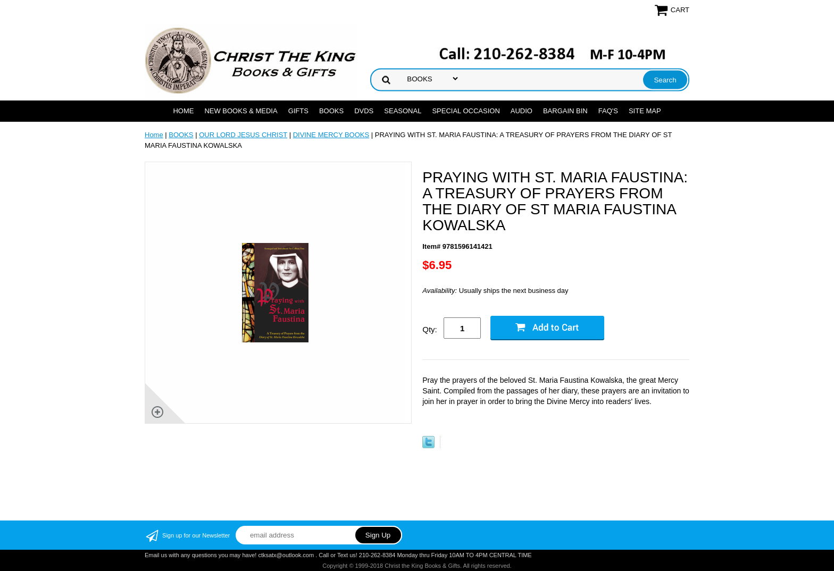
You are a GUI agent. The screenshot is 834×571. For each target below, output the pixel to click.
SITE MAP (645, 111)
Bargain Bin (565, 111)
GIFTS (298, 111)
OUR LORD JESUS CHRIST (243, 135)
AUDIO (521, 111)
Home (183, 111)
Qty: (429, 329)
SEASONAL (402, 111)
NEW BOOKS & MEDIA (240, 111)
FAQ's (608, 111)
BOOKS (331, 111)
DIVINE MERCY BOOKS (331, 135)
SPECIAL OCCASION (465, 111)
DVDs (363, 111)
